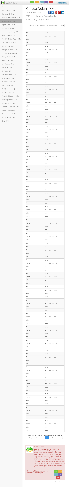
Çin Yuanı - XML (7, 71)
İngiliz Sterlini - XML (8, 25)
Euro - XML (5, 121)
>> (45, 440)
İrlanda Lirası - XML (8, 92)
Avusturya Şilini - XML (9, 35)
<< (29, 437)
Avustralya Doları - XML (10, 100)
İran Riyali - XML (7, 67)
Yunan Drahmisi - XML (9, 114)
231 (37, 437)
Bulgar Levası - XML (8, 110)
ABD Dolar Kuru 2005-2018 (11, 18)
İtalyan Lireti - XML (8, 46)
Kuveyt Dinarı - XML (8, 57)
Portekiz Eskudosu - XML (10, 96)
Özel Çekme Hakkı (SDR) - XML (12, 89)
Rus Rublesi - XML (8, 85)
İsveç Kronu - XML (8, 64)
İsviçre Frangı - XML (8, 28)
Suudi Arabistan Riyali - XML (11, 39)
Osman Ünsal (8, 3)
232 (42, 437)
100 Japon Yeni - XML (9, 43)
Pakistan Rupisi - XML (9, 82)
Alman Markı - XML (8, 78)
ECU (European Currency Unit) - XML (12, 53)
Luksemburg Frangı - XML (10, 32)
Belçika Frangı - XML (8, 103)
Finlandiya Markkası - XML (10, 107)
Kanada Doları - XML (9, 21)
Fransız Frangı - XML (9, 10)
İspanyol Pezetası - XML (10, 50)
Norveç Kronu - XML (8, 117)
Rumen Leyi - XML (8, 14)
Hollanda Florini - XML (9, 75)
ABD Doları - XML (7, 60)
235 (57, 437)
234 (52, 437)
